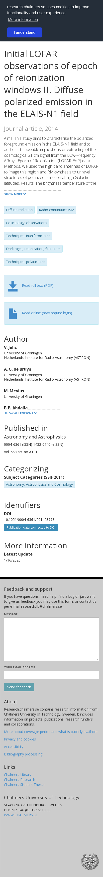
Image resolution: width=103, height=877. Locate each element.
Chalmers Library (17, 774)
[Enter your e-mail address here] (51, 675)
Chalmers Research (19, 779)
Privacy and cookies (20, 739)
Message (10, 614)
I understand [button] (24, 32)
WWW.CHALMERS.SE (21, 815)
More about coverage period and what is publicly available (51, 731)
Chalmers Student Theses (24, 784)
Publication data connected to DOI (31, 527)
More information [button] (23, 19)
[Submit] (19, 687)
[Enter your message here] (51, 639)
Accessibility (13, 746)
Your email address (19, 667)
